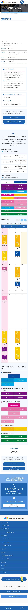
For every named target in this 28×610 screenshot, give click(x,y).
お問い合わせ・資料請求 (7, 555)
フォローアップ (5, 542)
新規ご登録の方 (14, 117)
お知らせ (3, 548)
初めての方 (14, 464)
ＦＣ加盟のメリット (6, 545)
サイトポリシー (21, 586)
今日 (18, 219)
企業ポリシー (5, 586)
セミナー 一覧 (4, 522)
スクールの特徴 (5, 525)
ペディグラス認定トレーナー (8, 532)
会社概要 (3, 552)
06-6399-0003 (14, 491)
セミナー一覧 (8, 13)
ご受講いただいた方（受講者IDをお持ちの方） (14, 468)
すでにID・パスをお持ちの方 (14, 121)
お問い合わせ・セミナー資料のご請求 (14, 505)
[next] (25, 220)
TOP (2, 13)
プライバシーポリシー (13, 586)
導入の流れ (4, 535)
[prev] (21, 220)
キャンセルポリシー (14, 587)
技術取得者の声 (5, 528)
